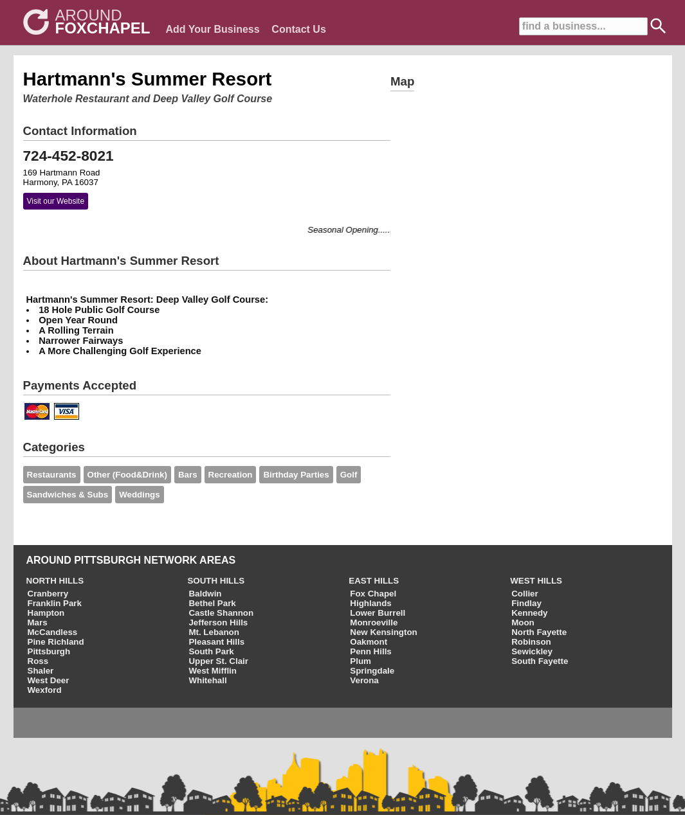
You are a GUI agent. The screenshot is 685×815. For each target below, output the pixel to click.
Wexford (45, 690)
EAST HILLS (374, 581)
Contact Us (298, 29)
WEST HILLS (536, 581)
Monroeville (373, 622)
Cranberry (48, 593)
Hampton (46, 613)
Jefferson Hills (218, 622)
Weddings (139, 494)
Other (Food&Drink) (127, 474)
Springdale (372, 671)
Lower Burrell (377, 613)
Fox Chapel (373, 593)
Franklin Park (55, 603)
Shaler (41, 671)
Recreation (230, 474)
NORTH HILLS (55, 581)
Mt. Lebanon (213, 632)
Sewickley (532, 651)
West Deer (48, 680)
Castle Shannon (220, 613)
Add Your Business (213, 29)
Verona (364, 680)
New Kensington (383, 632)
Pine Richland (56, 642)
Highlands (370, 603)
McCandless (53, 632)
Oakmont (368, 642)
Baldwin (204, 593)
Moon (522, 622)
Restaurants (52, 474)
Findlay (526, 603)
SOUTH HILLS (215, 581)
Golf (349, 474)
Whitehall (207, 680)
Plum (360, 661)
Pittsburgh (49, 651)
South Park (210, 651)
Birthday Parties (296, 474)
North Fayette (539, 632)
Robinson (531, 642)
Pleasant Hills (216, 642)
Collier (524, 593)
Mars (38, 622)
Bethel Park (211, 603)
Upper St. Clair (218, 661)
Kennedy (529, 613)
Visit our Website (56, 201)
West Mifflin (212, 671)
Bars (187, 474)
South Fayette (539, 661)
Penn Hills (370, 651)
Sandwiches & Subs (68, 494)
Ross (38, 661)
